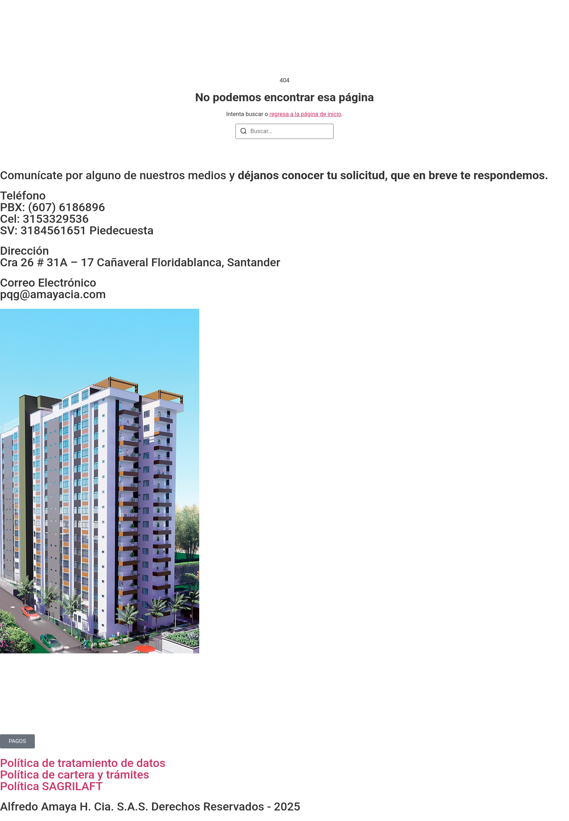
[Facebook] (525, 18)
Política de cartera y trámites (74, 774)
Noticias (304, 18)
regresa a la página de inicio (305, 114)
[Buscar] (243, 132)
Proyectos (266, 18)
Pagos (335, 18)
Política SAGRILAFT (51, 786)
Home (194, 18)
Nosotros (227, 18)
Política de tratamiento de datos (82, 763)
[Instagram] (511, 18)
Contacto (370, 18)
